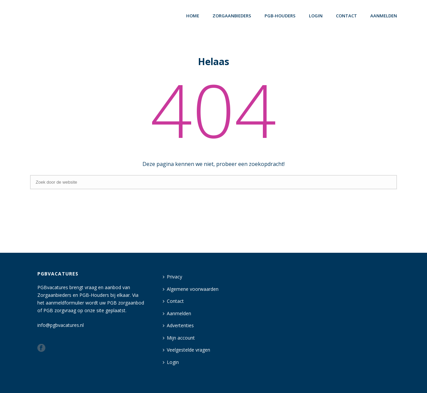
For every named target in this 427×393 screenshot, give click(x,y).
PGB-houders (280, 16)
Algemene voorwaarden (191, 289)
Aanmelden (383, 16)
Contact (346, 16)
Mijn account (179, 338)
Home (192, 16)
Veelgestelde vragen (186, 350)
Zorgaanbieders (231, 16)
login (316, 16)
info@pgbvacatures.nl (60, 325)
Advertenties (178, 325)
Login (171, 362)
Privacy (172, 276)
